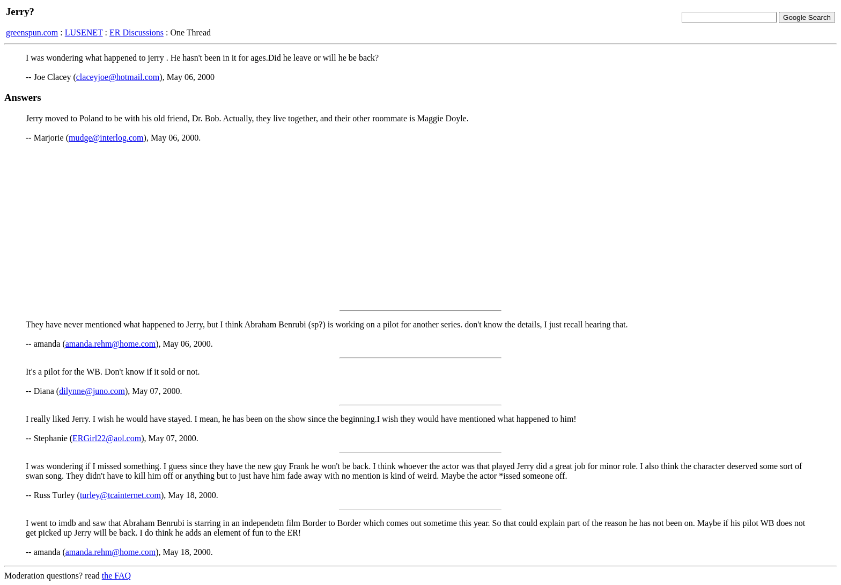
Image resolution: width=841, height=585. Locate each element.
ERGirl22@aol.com (106, 438)
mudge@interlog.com (106, 137)
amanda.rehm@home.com (110, 343)
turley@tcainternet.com (120, 495)
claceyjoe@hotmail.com (118, 77)
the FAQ (116, 575)
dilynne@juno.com (92, 391)
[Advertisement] (420, 226)
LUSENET (84, 32)
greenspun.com (32, 32)
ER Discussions (136, 32)
